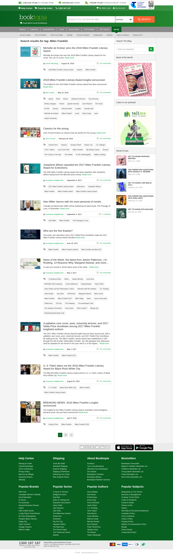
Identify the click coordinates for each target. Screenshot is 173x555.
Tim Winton (91, 532)
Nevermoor (57, 516)
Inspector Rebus (59, 524)
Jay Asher (60, 294)
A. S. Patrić (53, 388)
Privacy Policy (24, 472)
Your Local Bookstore (95, 466)
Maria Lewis (98, 294)
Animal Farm (53, 145)
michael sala (88, 109)
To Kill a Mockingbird (83, 155)
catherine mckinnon (78, 99)
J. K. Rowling (92, 508)
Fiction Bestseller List (130, 474)
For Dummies (24, 503)
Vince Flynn (69, 308)
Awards (79, 70)
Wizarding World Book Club (54, 313)
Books (65, 99)
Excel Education (25, 497)
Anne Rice (90, 279)
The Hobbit (68, 155)
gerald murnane (73, 104)
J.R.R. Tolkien (49, 150)
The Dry (59, 303)
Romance (98, 35)
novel (77, 113)
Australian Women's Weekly (29, 494)
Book (58, 99)
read (96, 113)
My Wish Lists (104, 8)
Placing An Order (25, 463)
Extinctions (81, 187)
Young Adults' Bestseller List (132, 472)
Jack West (57, 511)
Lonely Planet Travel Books (29, 513)
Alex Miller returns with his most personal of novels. (72, 201)
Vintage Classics (25, 527)
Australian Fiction (128, 513)
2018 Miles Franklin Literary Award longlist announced (74, 80)
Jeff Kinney (71, 294)
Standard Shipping (60, 466)
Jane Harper (48, 294)
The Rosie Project (60, 530)
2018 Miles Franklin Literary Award (61, 70)
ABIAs (66, 279)
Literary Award (66, 109)
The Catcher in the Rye (52, 155)
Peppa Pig (23, 521)
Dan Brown (91, 494)
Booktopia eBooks (94, 477)
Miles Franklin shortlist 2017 (91, 250)
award (51, 99)
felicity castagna (50, 104)
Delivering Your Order (61, 474)
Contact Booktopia (26, 466)
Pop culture (56, 35)
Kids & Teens (123, 35)
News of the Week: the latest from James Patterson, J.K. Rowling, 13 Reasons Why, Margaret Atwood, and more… (76, 261)
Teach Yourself (24, 524)
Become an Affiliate (26, 474)
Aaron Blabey (92, 492)
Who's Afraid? (82, 308)
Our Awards (91, 472)
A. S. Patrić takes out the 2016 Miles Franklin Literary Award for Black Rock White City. (73, 367)
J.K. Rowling (104, 289)
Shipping (59, 458)
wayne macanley (50, 118)
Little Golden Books (26, 511)
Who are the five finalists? (58, 230)
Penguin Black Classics (28, 519)
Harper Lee (88, 145)
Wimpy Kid (94, 308)
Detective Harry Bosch (61, 503)
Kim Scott (99, 104)
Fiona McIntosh (93, 503)
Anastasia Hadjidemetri (55, 180)
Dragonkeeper (86, 284)
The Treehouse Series (61, 532)
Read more (69, 58)
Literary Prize (53, 424)
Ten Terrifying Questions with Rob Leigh (141, 197)
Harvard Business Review (29, 505)
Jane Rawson (87, 104)
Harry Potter (99, 284)
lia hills (46, 109)
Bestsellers (129, 458)
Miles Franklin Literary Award (86, 191)
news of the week (100, 298)
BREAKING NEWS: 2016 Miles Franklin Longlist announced (70, 404)
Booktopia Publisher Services (98, 480)
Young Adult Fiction (129, 532)
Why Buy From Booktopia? (97, 469)
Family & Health (128, 503)
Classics (64, 145)
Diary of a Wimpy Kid (61, 500)
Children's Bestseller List (131, 469)
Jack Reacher (58, 508)
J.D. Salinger (100, 145)
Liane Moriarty (92, 516)
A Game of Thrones (60, 492)
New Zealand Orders (61, 477)
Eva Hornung (93, 99)
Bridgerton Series (59, 494)
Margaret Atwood (85, 294)
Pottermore (48, 303)
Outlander (57, 519)
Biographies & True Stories (132, 492)
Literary (55, 109)
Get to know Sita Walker (140, 209)
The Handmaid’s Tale (85, 303)
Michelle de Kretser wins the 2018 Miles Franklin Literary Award (75, 49)
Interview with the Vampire (86, 289)
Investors (90, 463)
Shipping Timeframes (61, 472)
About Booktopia (98, 458)
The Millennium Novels (62, 513)
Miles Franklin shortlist (70, 250)
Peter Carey (86, 113)
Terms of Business (26, 469)
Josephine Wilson (94, 187)
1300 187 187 (63, 8)
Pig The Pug (58, 521)
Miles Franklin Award (65, 191)
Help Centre (25, 8)
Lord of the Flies (63, 150)
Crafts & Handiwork (129, 500)
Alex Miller (52, 221)
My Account (119, 8)
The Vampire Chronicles (53, 308)
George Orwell (76, 145)
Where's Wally (24, 530)
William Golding (99, 155)
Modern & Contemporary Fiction (134, 524)
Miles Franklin (91, 70)
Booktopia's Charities (95, 474)
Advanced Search (26, 477)
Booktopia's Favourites (130, 463)
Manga (124, 527)
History (124, 508)
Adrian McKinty (77, 279)
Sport (110, 35)
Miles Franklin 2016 (82, 424)
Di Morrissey (92, 497)
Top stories (40, 35)
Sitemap (22, 480)
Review (105, 150)
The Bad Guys (58, 527)
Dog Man (56, 497)
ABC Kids (22, 492)
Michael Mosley (93, 521)
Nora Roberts (92, 524)
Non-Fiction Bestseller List (132, 477)
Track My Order (43, 8)
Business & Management (131, 494)
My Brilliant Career (93, 150)
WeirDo (56, 535)
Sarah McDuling (52, 63)
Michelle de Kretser (51, 113)
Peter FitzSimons (94, 527)
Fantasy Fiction (127, 521)
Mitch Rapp (79, 298)
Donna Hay (91, 500)
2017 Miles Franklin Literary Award (61, 187)
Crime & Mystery (128, 516)
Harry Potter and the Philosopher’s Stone (59, 289)
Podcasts (138, 35)
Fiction (61, 104)
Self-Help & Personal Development (135, 511)
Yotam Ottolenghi (94, 535)
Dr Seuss (22, 500)
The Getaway (70, 303)
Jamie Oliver (92, 505)
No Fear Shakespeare (27, 516)
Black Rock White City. (68, 388)
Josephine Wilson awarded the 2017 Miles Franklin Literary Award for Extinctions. (76, 166)
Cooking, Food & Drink (130, 497)
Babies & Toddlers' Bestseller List (134, 466)
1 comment (106, 214)
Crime (70, 35)
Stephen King (92, 530)
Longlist (78, 109)
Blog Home (25, 35)
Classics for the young (56, 128)
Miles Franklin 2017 (65, 298)
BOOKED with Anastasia (53, 284)
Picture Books (127, 530)
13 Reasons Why (55, 279)
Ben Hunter (50, 93)
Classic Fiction (127, 519)
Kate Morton (92, 513)
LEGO (21, 508)
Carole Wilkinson (72, 284)
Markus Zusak (92, 519)
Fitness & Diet (127, 505)
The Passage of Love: (81, 221)
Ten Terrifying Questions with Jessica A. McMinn (141, 171)
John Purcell (50, 139)
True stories (83, 35)
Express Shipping (60, 469)
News (89, 298)
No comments (105, 63)
